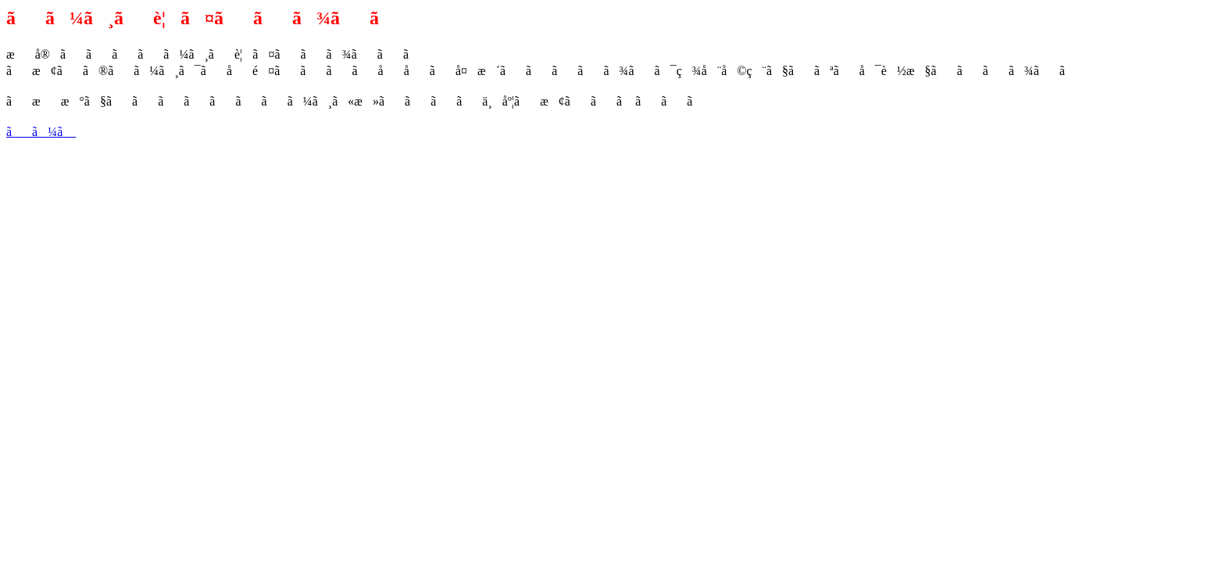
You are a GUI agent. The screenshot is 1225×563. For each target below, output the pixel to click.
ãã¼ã (41, 131)
